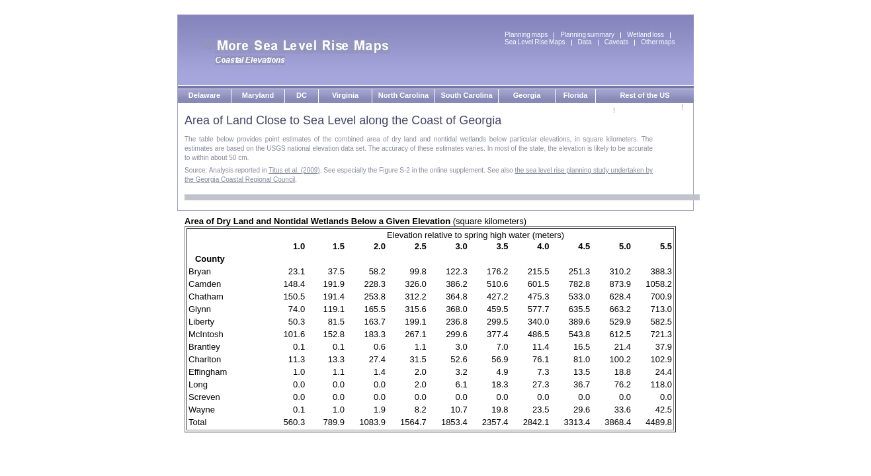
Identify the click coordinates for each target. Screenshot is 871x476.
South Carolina (466, 95)
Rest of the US (644, 95)
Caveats (616, 42)
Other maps (658, 42)
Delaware (204, 95)
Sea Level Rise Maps (535, 42)
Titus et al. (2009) (294, 170)
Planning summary (587, 34)
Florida (575, 95)
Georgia (527, 95)
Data (585, 42)
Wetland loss (645, 34)
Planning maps (526, 34)
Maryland (258, 95)
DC (301, 95)
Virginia (345, 95)
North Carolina (403, 95)
